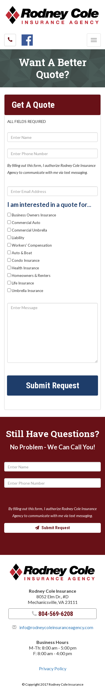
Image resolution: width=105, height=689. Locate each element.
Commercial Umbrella (27, 230)
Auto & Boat (19, 253)
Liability (15, 237)
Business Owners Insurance (31, 215)
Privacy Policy (52, 668)
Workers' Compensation (29, 245)
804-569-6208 (52, 613)
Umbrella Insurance (25, 290)
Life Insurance (20, 283)
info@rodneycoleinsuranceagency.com (56, 627)
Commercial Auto (23, 222)
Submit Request (52, 385)
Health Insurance (23, 268)
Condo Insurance (23, 260)
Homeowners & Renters (28, 275)
